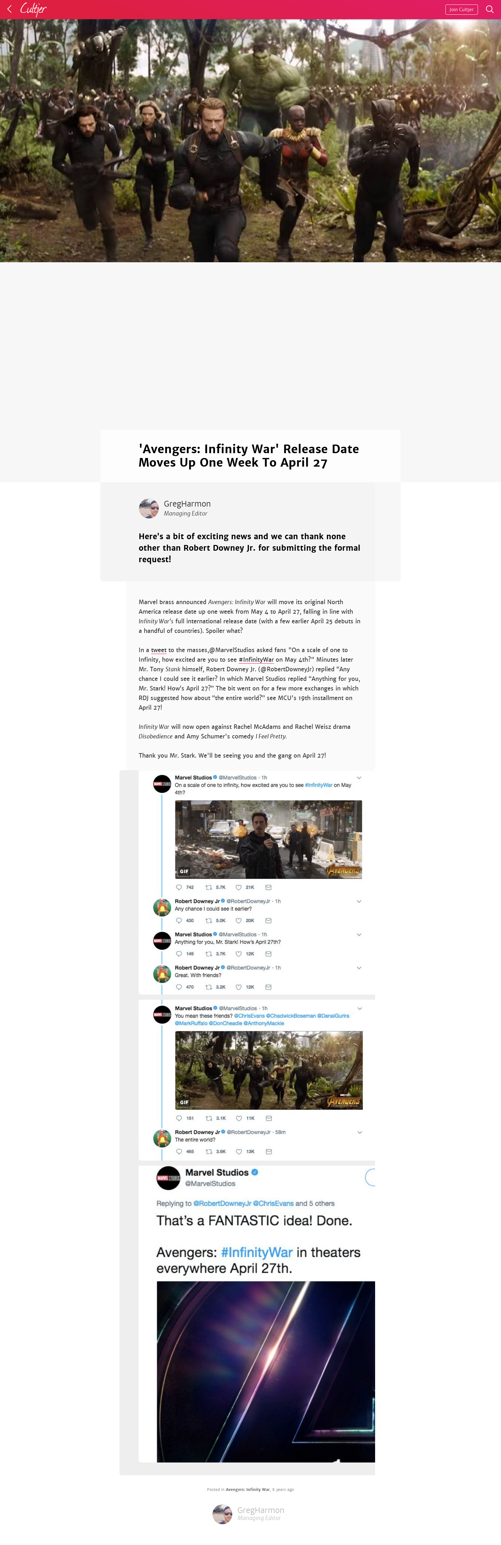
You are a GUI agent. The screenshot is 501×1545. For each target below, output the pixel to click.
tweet (158, 650)
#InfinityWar (256, 659)
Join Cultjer (462, 9)
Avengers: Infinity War (248, 1489)
